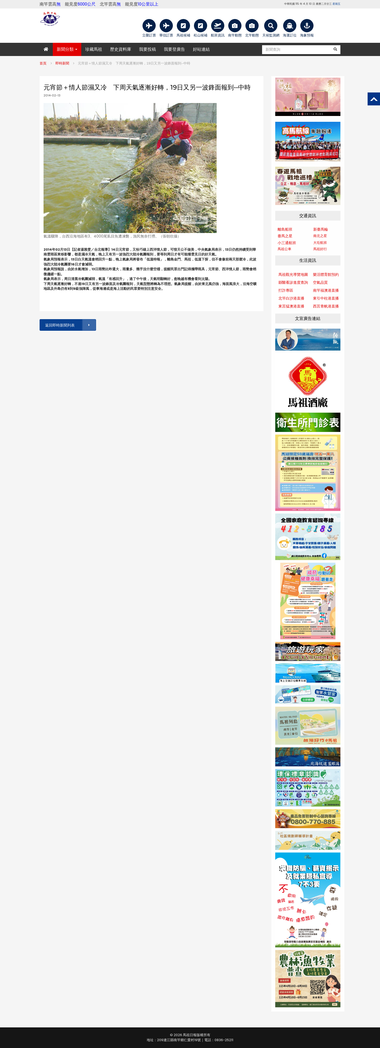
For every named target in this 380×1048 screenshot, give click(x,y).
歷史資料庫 (120, 49)
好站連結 (201, 49)
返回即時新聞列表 (70, 325)
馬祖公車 (284, 248)
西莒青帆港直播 (326, 306)
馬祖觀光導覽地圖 (293, 274)
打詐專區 (285, 290)
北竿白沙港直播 (291, 298)
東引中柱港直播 (326, 298)
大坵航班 (320, 242)
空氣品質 (320, 282)
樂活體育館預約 (326, 274)
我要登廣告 (174, 49)
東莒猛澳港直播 (291, 306)
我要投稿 (147, 49)
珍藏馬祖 (93, 49)
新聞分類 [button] (67, 49)
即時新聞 (62, 63)
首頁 (43, 63)
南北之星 (320, 235)
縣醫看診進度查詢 (293, 282)
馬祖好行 (320, 248)
